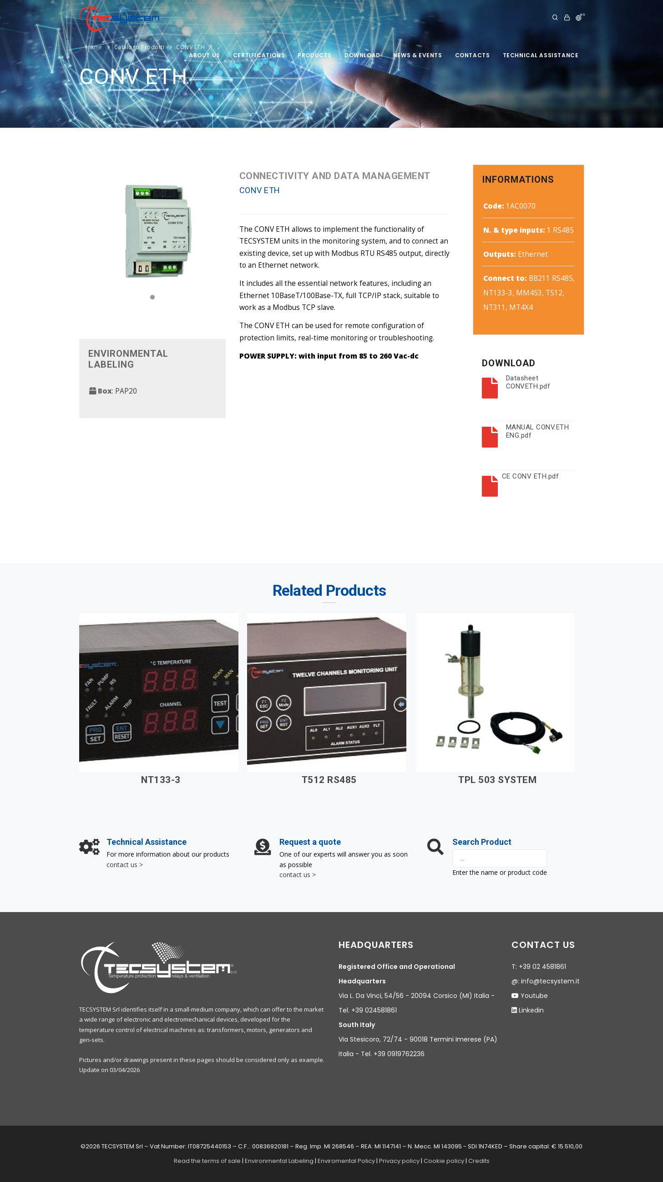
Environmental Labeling (280, 1161)
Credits (479, 1161)
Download (362, 55)
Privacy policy (399, 1161)
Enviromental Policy (346, 1161)
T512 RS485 (329, 779)
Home (94, 47)
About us (204, 55)
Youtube (534, 995)
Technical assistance (541, 55)
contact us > (124, 864)
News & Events (417, 55)
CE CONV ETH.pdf (530, 476)
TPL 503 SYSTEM (497, 779)
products (315, 55)
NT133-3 (161, 779)
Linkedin (531, 1010)
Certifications (259, 55)
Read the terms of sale (207, 1161)
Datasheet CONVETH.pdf (528, 382)
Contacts (472, 55)
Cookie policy (444, 1161)
